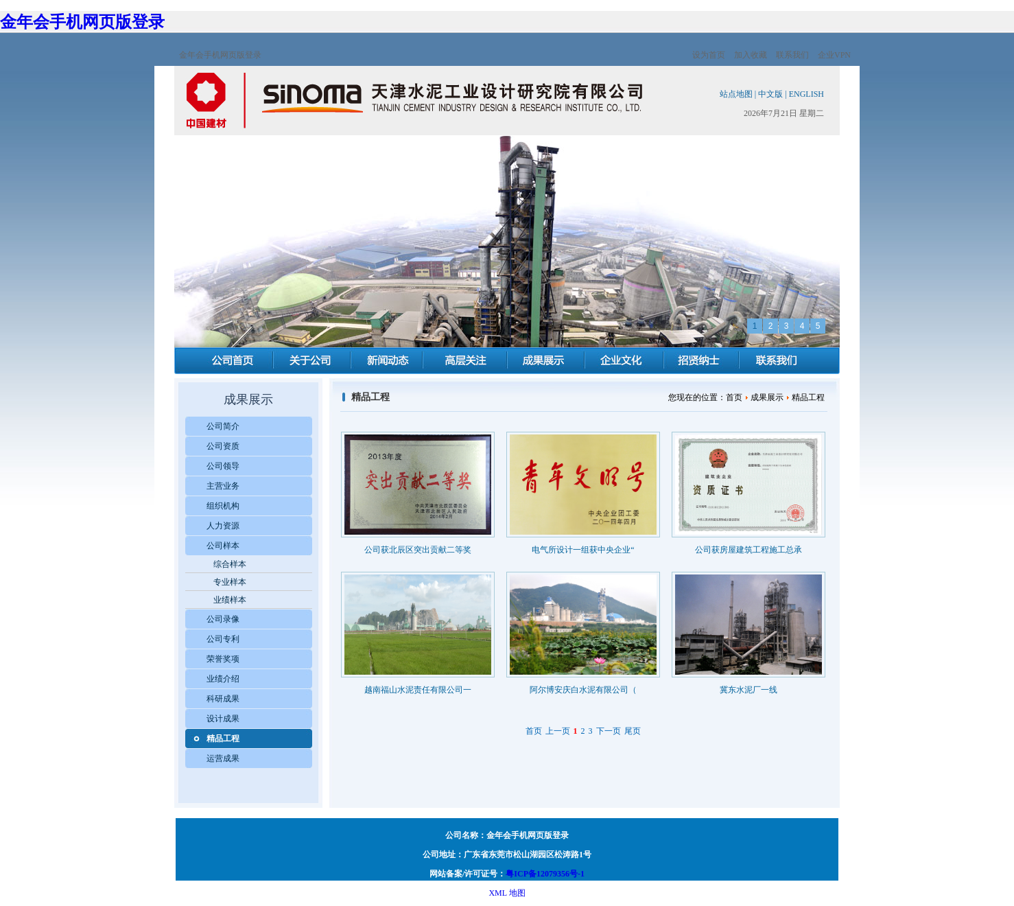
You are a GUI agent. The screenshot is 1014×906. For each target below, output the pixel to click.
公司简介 (223, 426)
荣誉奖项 (223, 659)
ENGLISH (806, 94)
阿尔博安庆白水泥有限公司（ (583, 690)
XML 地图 (506, 893)
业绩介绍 (223, 679)
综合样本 (229, 564)
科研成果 (223, 699)
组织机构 (223, 506)
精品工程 (223, 738)
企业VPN (834, 55)
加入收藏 (750, 55)
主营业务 (223, 486)
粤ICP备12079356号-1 (545, 874)
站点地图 (736, 94)
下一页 (608, 731)
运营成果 (223, 758)
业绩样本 (229, 600)
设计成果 (223, 718)
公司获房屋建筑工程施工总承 (748, 550)
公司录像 (223, 619)
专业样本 (229, 582)
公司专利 (223, 639)
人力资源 (223, 526)
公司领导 (223, 466)
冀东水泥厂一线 (748, 690)
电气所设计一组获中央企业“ (583, 550)
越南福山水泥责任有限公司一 (417, 690)
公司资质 (223, 446)
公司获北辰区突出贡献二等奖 (417, 550)
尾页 (632, 731)
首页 (534, 731)
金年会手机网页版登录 (82, 22)
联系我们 (792, 55)
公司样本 (223, 545)
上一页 (557, 731)
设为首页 (708, 55)
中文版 (770, 94)
